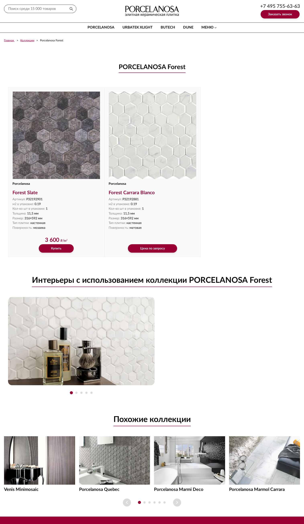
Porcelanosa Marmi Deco (178, 465)
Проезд (185, 503)
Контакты (123, 503)
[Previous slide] (127, 479)
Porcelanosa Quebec (99, 465)
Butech (168, 27)
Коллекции (27, 40)
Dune (188, 27)
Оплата (166, 503)
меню (207, 27)
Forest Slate (25, 168)
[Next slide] (177, 479)
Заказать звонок (280, 14)
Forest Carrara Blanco (107, 168)
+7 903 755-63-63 (280, 512)
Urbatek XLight (137, 27)
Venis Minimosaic (21, 465)
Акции (203, 503)
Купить (44, 224)
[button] (71, 369)
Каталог (102, 503)
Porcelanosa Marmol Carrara (257, 465)
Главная (9, 40)
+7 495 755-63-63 (280, 6)
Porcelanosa (101, 27)
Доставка (146, 503)
